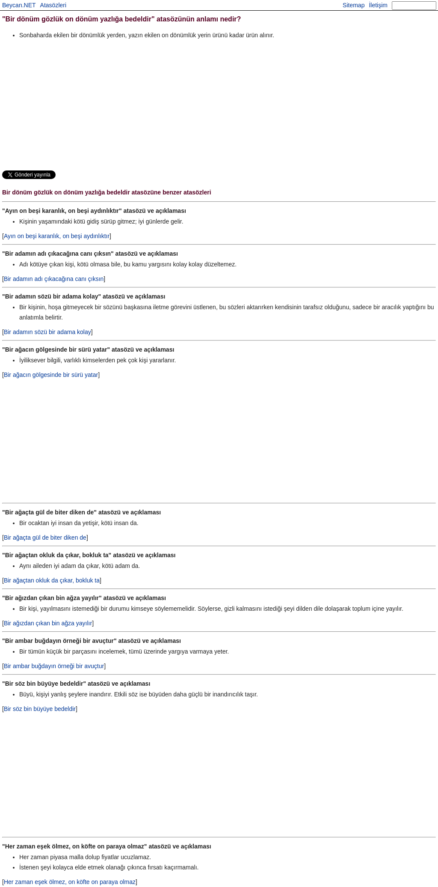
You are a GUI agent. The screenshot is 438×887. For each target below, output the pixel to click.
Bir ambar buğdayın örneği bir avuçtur (54, 666)
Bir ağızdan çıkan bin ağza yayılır (48, 623)
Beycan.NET (19, 5)
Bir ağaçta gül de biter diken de (45, 537)
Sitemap (353, 5)
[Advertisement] (219, 104)
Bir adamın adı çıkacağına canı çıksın (54, 278)
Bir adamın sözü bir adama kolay (47, 332)
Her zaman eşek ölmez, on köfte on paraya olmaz (70, 881)
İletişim (378, 5)
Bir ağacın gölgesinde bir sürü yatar (51, 374)
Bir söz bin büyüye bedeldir (40, 708)
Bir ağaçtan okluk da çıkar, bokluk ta (52, 580)
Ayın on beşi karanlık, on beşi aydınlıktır (57, 236)
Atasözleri (53, 5)
